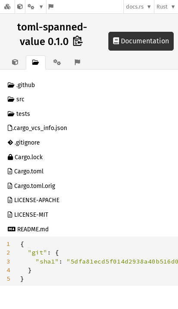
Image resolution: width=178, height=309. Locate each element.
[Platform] (35, 6)
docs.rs (135, 6)
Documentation (141, 41)
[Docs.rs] (7, 6)
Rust (162, 6)
